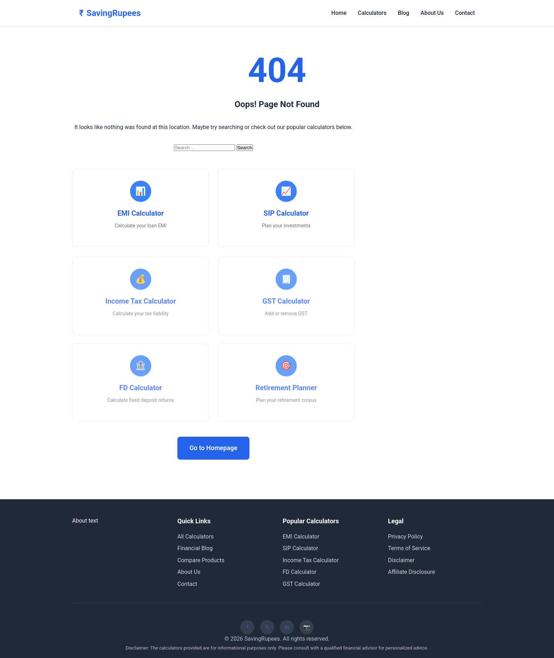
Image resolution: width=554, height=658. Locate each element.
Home (339, 13)
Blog (403, 13)
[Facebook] (247, 627)
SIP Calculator (300, 548)
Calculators (372, 13)
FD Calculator (300, 572)
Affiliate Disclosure (411, 572)
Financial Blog (195, 548)
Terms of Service (409, 548)
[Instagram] (307, 627)
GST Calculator (301, 584)
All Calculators (195, 536)
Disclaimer (401, 560)
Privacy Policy (405, 536)
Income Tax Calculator (311, 560)
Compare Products (200, 560)
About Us (432, 13)
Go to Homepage (213, 448)
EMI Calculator (301, 536)
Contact (465, 13)
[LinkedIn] (287, 627)
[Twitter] (267, 627)
